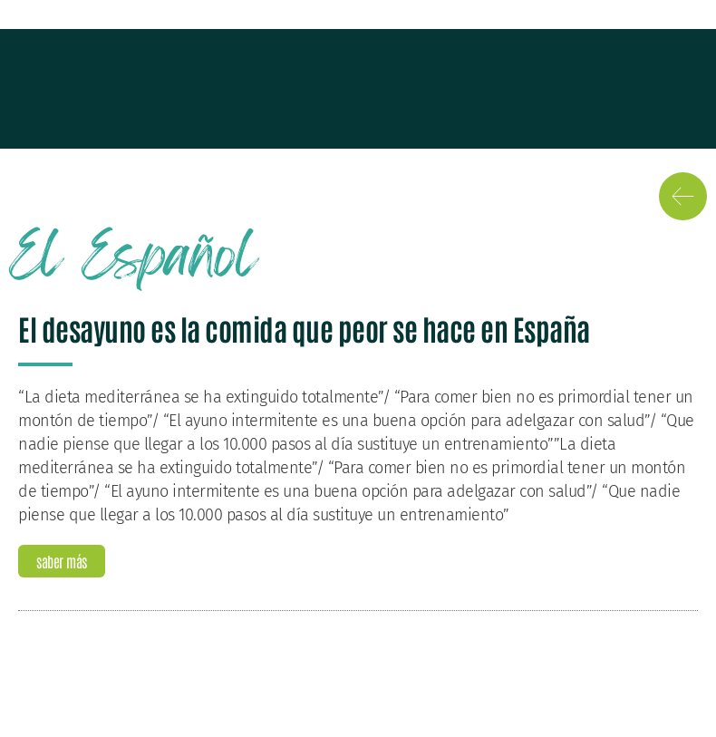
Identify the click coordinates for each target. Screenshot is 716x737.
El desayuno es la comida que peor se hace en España (304, 327)
